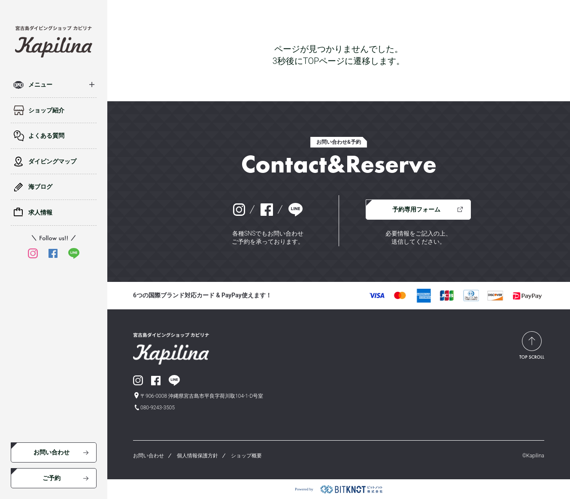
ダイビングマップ (52, 161)
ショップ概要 (246, 456)
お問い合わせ (51, 452)
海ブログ (40, 186)
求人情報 (40, 212)
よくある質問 (46, 135)
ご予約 (51, 478)
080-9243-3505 (157, 408)
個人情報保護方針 (197, 456)
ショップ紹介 (46, 110)
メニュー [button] (40, 84)
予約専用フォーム (416, 209)
